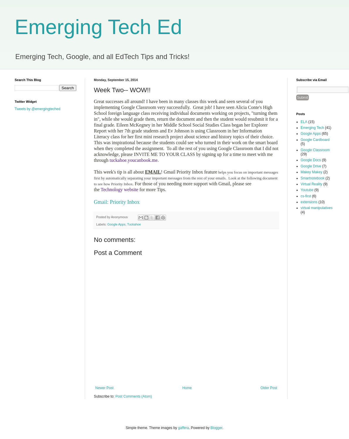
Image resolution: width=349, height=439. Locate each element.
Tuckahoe (134, 224)
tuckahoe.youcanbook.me (134, 160)
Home (187, 388)
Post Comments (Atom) (133, 396)
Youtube (307, 190)
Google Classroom (315, 150)
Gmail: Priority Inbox (117, 202)
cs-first (306, 196)
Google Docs (311, 160)
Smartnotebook (312, 178)
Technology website (119, 189)
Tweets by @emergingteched (37, 109)
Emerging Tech (312, 128)
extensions (309, 202)
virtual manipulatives (317, 208)
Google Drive (311, 166)
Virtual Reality (311, 184)
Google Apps (116, 224)
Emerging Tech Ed (98, 27)
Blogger (217, 428)
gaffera (183, 428)
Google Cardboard (315, 140)
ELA (304, 122)
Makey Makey (311, 172)
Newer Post (104, 388)
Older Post (268, 388)
